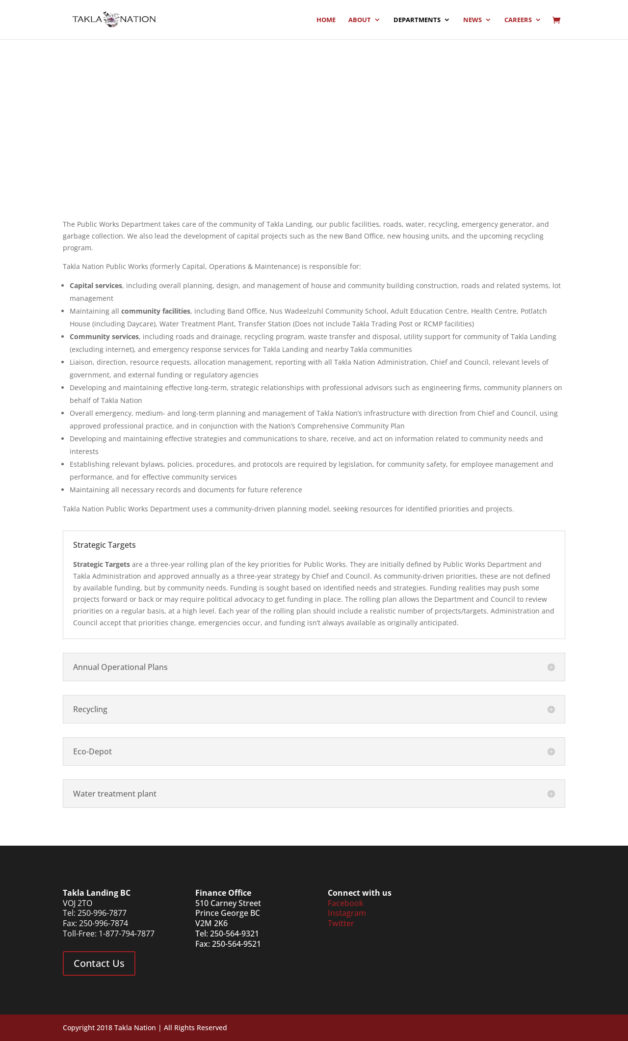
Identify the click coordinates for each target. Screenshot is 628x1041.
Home (326, 20)
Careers (518, 20)
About (359, 20)
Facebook (346, 903)
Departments (417, 20)
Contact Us (99, 963)
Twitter (341, 923)
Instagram (347, 913)
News (472, 20)
